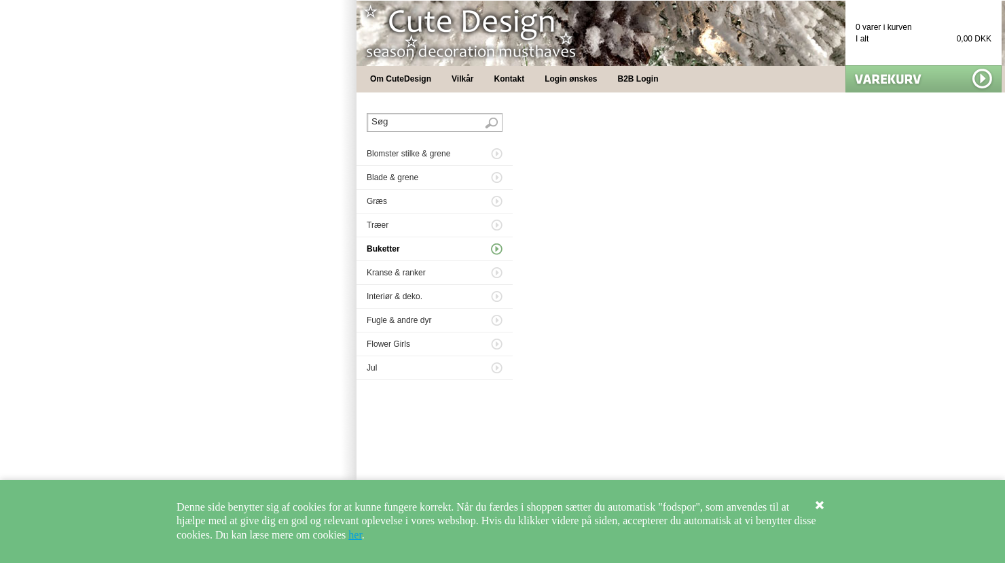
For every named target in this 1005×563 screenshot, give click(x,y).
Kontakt (509, 79)
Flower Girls (388, 344)
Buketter (383, 249)
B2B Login (638, 79)
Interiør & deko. (394, 296)
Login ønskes (571, 79)
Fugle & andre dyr (399, 320)
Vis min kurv (923, 78)
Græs (377, 201)
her (355, 535)
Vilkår (462, 79)
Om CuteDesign (400, 79)
